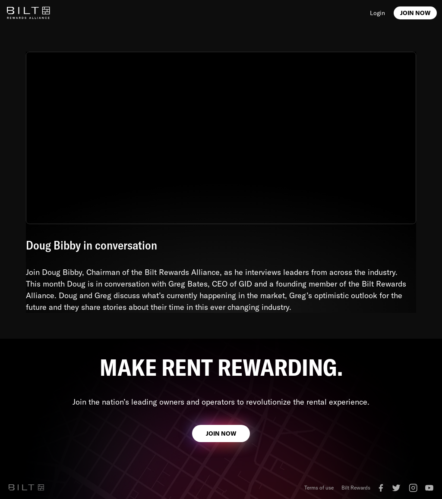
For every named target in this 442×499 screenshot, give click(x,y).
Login (377, 13)
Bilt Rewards (355, 487)
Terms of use (319, 487)
